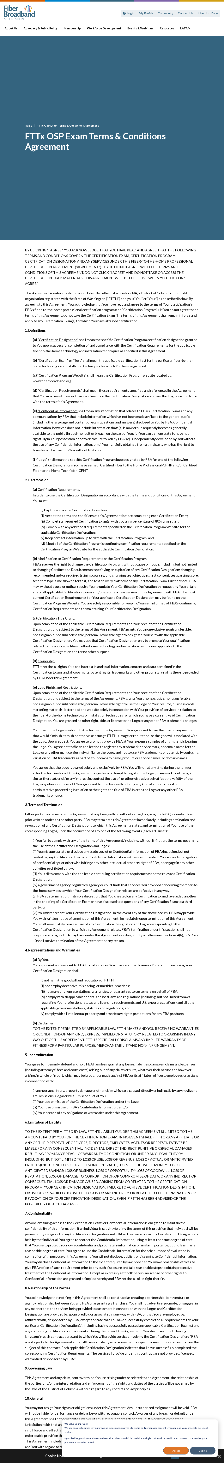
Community (165, 13)
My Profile (146, 13)
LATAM (187, 29)
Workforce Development (106, 29)
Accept (176, 1450)
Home (29, 125)
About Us (13, 29)
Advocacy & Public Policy (42, 29)
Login (130, 13)
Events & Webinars (142, 29)
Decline (203, 1450)
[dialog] (140, 1438)
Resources (169, 29)
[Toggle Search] (215, 29)
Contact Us (185, 13)
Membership (74, 29)
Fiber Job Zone (208, 13)
